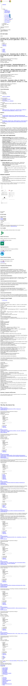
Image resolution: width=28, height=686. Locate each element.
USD (3, 27)
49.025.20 (15, 226)
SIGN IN (2, 30)
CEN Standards (4, 672)
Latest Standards (5, 667)
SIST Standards (4, 669)
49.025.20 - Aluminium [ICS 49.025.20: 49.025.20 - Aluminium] (6, 96)
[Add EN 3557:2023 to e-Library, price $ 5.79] (1, 224)
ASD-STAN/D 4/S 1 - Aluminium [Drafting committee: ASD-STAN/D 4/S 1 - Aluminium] (7, 100)
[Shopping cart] (14, 28)
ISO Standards (4, 670)
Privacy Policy (20, 660)
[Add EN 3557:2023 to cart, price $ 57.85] (4, 218)
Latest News (4, 677)
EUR (1, 27)
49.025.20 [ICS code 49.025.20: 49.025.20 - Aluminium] (4, 44)
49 (11, 226)
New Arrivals (4, 678)
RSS (3, 658)
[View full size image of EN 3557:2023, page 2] (19, 199)
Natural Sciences (5, 681)
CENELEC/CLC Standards (6, 673)
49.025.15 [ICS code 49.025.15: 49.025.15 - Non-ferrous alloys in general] (4, 477)
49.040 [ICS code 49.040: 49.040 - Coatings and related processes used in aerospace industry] (3, 506)
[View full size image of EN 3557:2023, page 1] (12, 199)
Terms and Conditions (13, 660)
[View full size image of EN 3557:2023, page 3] (4, 199)
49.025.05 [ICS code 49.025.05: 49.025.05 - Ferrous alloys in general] (4, 476)
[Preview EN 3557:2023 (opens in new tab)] (1, 218)
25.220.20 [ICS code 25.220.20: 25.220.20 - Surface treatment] (4, 602)
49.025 (13, 226)
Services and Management (6, 680)
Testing (3, 684)
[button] (1, 47)
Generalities (4, 679)
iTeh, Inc (4, 661)
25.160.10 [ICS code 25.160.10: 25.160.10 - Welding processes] (4, 531)
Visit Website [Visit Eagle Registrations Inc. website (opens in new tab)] (2, 251)
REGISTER (6, 30)
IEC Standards (4, 671)
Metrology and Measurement (7, 683)
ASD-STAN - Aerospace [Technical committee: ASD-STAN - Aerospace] (6, 99)
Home (3, 656)
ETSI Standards (5, 674)
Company (4, 657)
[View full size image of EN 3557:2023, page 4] (4, 210)
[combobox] (4, 223)
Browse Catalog (5, 668)
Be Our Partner (2, 665)
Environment (4, 682)
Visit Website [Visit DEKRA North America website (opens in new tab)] (2, 241)
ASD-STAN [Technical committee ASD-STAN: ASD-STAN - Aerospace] (4, 45)
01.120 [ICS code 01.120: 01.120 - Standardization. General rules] (3, 474)
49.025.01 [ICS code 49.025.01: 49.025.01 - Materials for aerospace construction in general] (4, 475)
